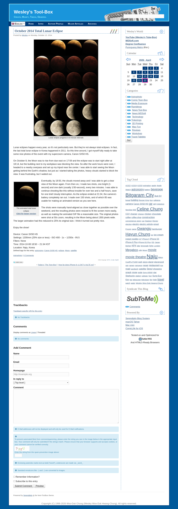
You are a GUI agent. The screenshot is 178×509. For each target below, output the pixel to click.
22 (145, 80)
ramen (131, 266)
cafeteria (156, 200)
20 (134, 80)
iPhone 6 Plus (131, 242)
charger (133, 214)
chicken (148, 214)
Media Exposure (139, 103)
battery (147, 190)
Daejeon (148, 221)
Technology (137, 117)
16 (150, 76)
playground (159, 262)
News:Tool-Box (139, 110)
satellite (74, 251)
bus (151, 200)
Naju (152, 256)
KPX (134, 245)
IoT (140, 239)
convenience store (133, 221)
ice (152, 235)
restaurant (154, 265)
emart (156, 224)
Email (16, 362)
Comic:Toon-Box (139, 100)
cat (154, 204)
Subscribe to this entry (27, 481)
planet (151, 262)
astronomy (39, 251)
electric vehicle (146, 224)
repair (145, 265)
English (117, 260)
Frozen (128, 229)
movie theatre (135, 257)
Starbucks (130, 276)
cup (143, 221)
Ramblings (136, 107)
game (134, 229)
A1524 (134, 185)
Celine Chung (150, 209)
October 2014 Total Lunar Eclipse (39, 31)
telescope (137, 280)
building (134, 200)
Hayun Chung (137, 234)
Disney (155, 221)
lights (151, 246)
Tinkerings (136, 120)
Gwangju (144, 228)
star (154, 272)
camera (129, 204)
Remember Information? (28, 477)
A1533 (140, 186)
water (133, 283)
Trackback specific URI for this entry (27, 311)
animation (147, 186)
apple (154, 185)
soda (140, 272)
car (150, 203)
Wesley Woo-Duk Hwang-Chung (149, 283)
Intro (41, 24)
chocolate (156, 214)
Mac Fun (136, 127)
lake (138, 246)
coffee (128, 217)
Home (31, 24)
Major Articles (75, 24)
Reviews (136, 130)
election (128, 224)
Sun (150, 276)
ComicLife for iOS (134, 328)
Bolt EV (158, 196)
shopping (157, 269)
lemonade (145, 246)
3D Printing (137, 123)
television (145, 280)
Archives (92, 24)
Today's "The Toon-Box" (47, 265)
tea (131, 280)
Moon (67, 251)
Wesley (25, 35)
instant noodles (131, 239)
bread (127, 200)
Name (16, 353)
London (157, 246)
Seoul (149, 269)
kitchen (128, 246)
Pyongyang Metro (134, 47)
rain (127, 266)
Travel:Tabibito (138, 137)
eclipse (61, 251)
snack (128, 272)
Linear (33, 332)
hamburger (157, 229)
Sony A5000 (148, 273)
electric (135, 224)
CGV (127, 214)
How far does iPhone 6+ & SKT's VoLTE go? (76, 265)
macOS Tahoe (132, 322)
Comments (134, 306)
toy (151, 280)
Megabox (131, 250)
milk (140, 250)
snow (134, 272)
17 (156, 76)
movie (152, 250)
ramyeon (138, 265)
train (155, 280)
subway (145, 276)
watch (127, 283)
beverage (157, 189)
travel (160, 279)
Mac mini (129, 325)
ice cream (159, 235)
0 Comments (29, 255)
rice (161, 266)
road (127, 268)
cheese (141, 214)
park (140, 262)
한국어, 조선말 (110, 260)
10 (156, 72)
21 (139, 80)
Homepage (19, 370)
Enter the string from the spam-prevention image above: (37, 452)
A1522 (128, 186)
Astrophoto (17, 255)
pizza (145, 262)
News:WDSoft (139, 113)
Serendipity (27, 495)
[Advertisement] (66, 283)
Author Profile (55, 24)
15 (145, 76)
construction (148, 217)
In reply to (18, 379)
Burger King (144, 200)
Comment (18, 387)
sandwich (134, 269)
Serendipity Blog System (137, 318)
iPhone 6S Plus (144, 242)
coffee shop (136, 217)
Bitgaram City (139, 195)
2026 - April (145, 60)
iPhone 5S (154, 239)
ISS (152, 242)
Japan (157, 242)
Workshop (137, 133)
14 (139, 76)
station (138, 276)
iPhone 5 (145, 239)
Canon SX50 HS (50, 251)
